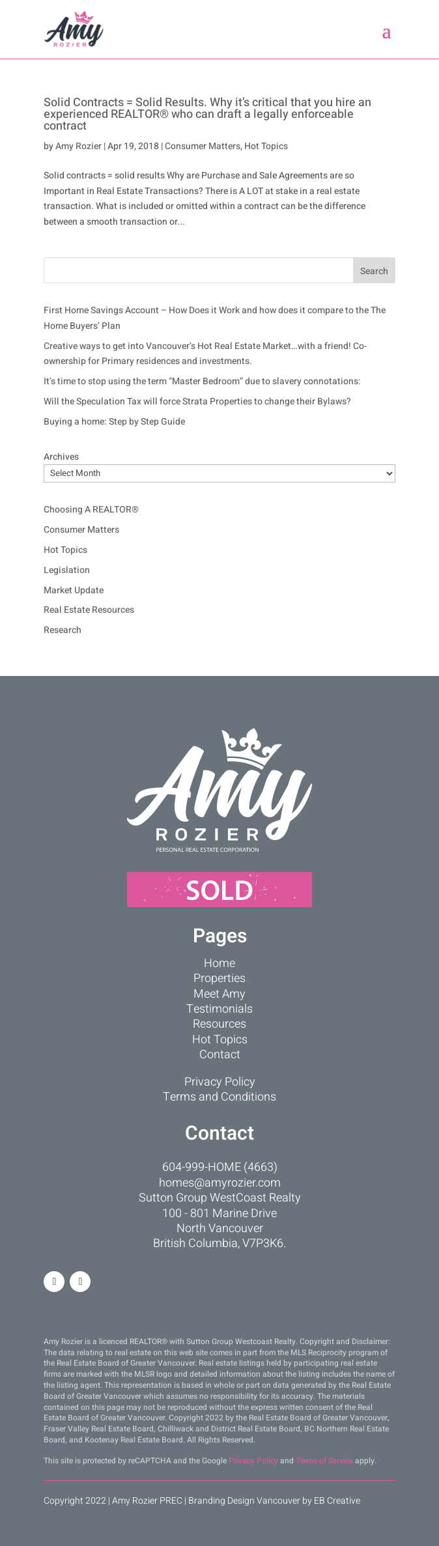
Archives (61, 457)
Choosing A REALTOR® (91, 509)
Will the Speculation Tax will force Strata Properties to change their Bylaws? (197, 401)
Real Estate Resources (89, 610)
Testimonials (219, 1009)
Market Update (74, 590)
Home (219, 963)
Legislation (67, 570)
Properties (219, 978)
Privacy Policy (219, 1082)
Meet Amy (219, 994)
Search (374, 271)
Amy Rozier (78, 146)
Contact (219, 1054)
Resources (219, 1024)
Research (62, 630)
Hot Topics (266, 146)
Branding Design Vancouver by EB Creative (274, 1501)
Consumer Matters (202, 146)
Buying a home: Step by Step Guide (114, 422)
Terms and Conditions (219, 1097)
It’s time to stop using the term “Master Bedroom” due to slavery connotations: (202, 381)
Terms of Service (324, 1461)
